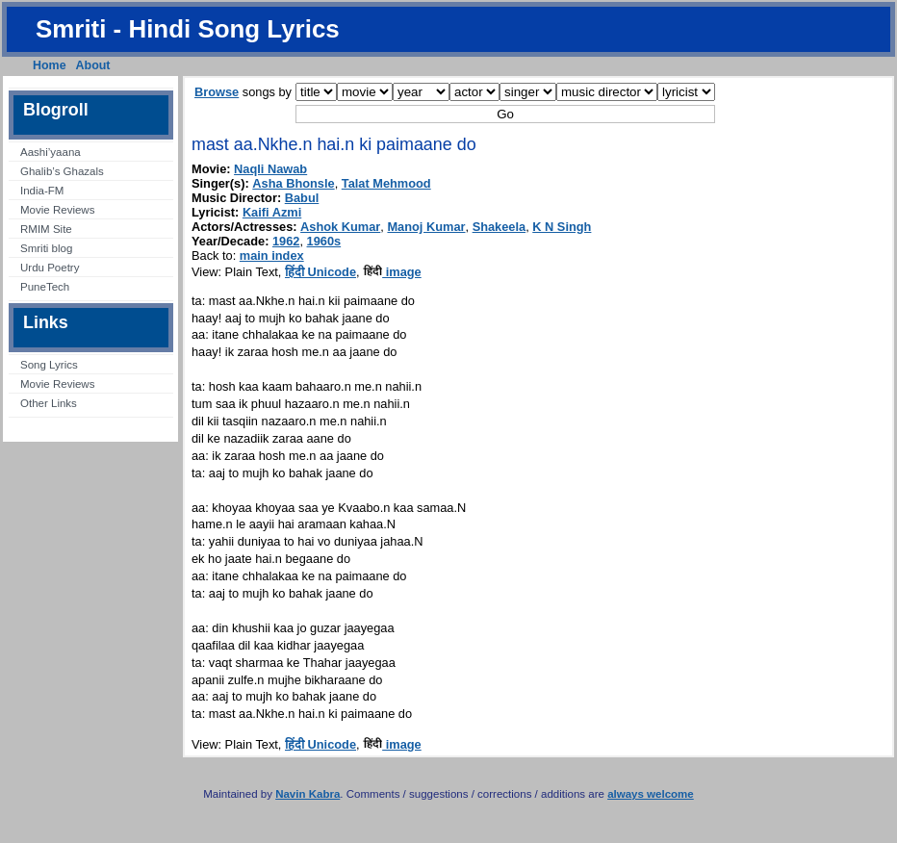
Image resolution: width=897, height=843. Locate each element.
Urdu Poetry (49, 267)
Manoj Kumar (426, 226)
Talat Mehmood (386, 183)
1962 (285, 241)
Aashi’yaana (50, 152)
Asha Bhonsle (293, 183)
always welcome (650, 794)
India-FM (42, 190)
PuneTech (44, 287)
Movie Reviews (57, 210)
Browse (216, 92)
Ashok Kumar (340, 226)
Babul (302, 198)
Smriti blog (46, 248)
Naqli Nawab (270, 169)
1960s (324, 241)
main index (272, 255)
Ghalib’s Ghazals (62, 171)
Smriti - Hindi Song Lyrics (188, 28)
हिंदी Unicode (320, 272)
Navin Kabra (307, 794)
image (392, 272)
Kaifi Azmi (272, 212)
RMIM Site (46, 229)
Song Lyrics (49, 364)
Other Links (48, 403)
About (93, 65)
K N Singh (561, 226)
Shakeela (499, 226)
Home (49, 65)
